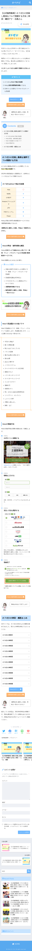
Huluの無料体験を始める (15, 236)
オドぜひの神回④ (8, 651)
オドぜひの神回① (8, 635)
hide (20, 126)
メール (4, 810)
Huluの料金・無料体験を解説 (14, 138)
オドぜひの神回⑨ (8, 678)
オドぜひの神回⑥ (8, 662)
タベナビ (16, 2)
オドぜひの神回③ (8, 645)
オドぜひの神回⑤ (8, 656)
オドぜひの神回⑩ (8, 683)
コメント (5, 780)
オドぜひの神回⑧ (8, 673)
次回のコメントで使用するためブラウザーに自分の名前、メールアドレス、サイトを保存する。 (16, 826)
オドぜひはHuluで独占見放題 (14, 136)
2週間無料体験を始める (16, 104)
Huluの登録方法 (10, 143)
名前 (4, 802)
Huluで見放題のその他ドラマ (14, 140)
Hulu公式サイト (15, 99)
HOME (16, 944)
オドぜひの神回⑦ (8, 667)
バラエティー (13, 738)
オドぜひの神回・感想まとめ (12, 146)
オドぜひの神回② (8, 640)
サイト (4, 817)
